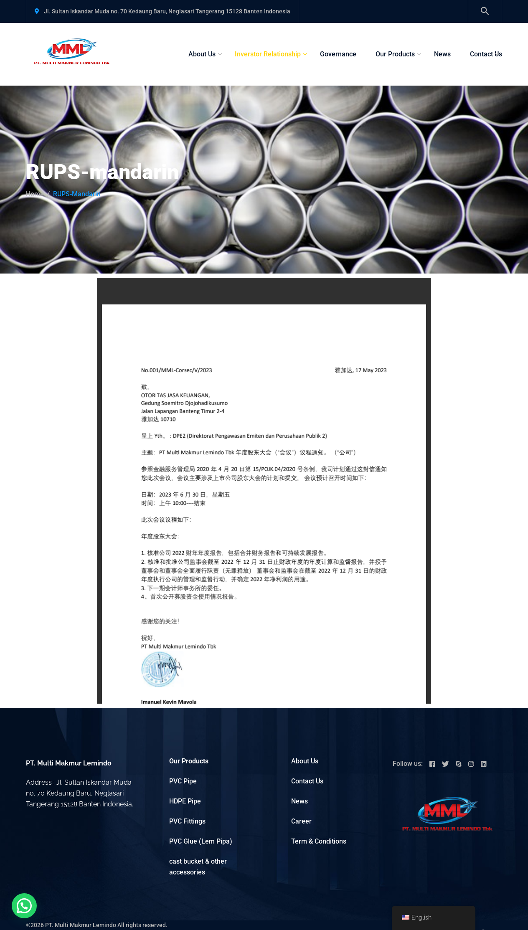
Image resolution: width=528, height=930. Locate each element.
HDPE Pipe (185, 801)
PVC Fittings (187, 821)
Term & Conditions (318, 841)
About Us (202, 54)
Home (35, 194)
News (442, 54)
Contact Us (486, 54)
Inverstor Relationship (268, 54)
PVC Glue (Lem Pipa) (200, 841)
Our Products (395, 54)
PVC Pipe (183, 781)
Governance (338, 54)
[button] (24, 905)
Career (301, 821)
